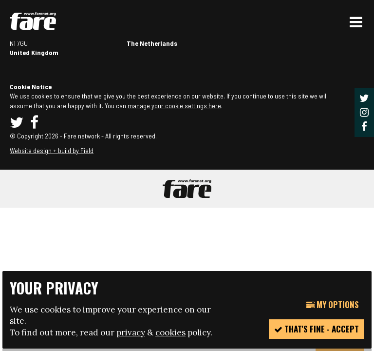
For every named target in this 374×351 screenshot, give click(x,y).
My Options (332, 304)
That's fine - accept (316, 329)
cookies (170, 332)
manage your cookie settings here (174, 105)
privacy (130, 332)
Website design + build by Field (52, 150)
